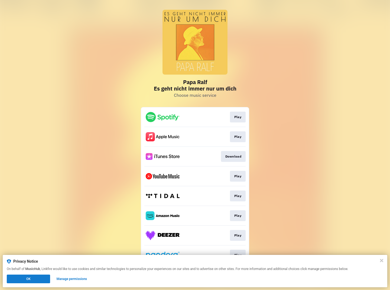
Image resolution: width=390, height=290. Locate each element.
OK (28, 279)
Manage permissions (72, 279)
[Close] (381, 260)
